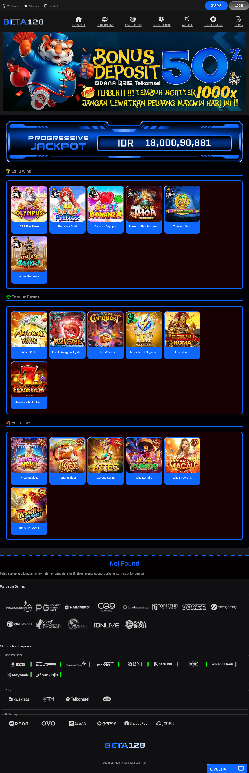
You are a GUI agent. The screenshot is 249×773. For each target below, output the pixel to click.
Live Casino (133, 21)
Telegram (31, 6)
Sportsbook (162, 21)
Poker (239, 21)
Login (239, 5)
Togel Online (213, 21)
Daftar (216, 5)
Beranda (79, 21)
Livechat (51, 6)
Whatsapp (10, 6)
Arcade (187, 21)
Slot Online (105, 21)
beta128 (115, 762)
